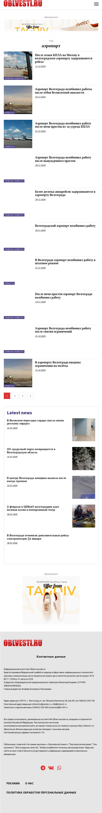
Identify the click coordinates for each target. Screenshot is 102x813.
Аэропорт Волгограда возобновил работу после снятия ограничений (63, 330)
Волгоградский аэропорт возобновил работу (65, 226)
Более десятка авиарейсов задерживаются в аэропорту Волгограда (65, 193)
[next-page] (30, 396)
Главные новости (14, 78)
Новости (9, 112)
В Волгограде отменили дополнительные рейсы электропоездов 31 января (38, 537)
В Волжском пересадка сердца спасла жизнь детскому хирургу (35, 422)
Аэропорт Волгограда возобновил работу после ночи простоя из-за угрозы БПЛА (63, 125)
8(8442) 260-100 (87, 701)
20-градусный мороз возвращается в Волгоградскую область (31, 450)
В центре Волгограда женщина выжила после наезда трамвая (36, 479)
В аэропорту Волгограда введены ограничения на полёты (58, 364)
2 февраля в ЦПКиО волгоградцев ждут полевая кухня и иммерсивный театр (33, 508)
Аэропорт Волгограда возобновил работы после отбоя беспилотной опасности (63, 91)
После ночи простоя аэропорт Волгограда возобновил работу (63, 295)
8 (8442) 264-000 (40, 707)
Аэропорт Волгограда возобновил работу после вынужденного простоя (63, 159)
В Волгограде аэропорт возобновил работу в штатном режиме (65, 261)
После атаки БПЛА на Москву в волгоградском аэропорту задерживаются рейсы (63, 58)
